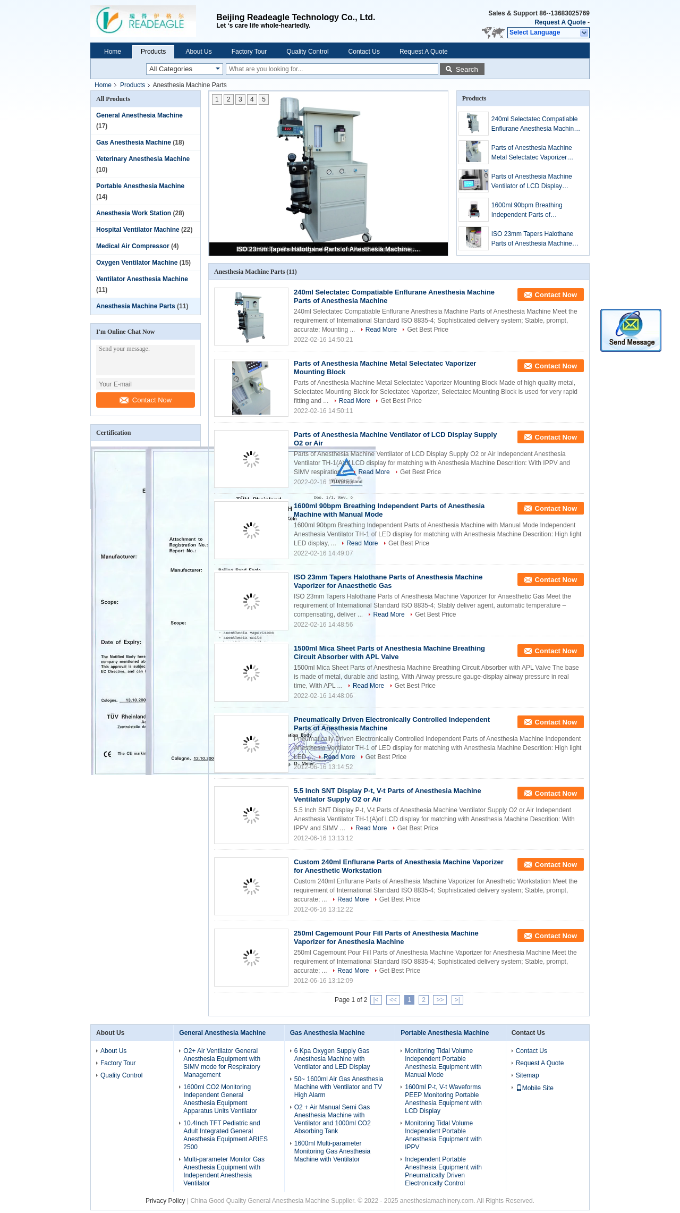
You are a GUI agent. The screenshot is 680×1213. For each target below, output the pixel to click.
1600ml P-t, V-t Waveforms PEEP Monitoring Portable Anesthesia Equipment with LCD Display (443, 1099)
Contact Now (146, 400)
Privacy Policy (165, 1200)
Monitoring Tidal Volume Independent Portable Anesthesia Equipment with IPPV (443, 1135)
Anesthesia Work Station (133, 213)
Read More (381, 329)
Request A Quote (559, 22)
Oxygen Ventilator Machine (136, 262)
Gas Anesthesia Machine (133, 142)
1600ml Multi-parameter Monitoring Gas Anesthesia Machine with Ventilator (332, 1151)
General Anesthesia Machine (139, 115)
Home (112, 51)
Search (467, 69)
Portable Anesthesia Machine (140, 186)
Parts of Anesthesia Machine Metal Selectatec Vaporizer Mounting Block (531, 153)
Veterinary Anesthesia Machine (143, 159)
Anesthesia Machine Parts (135, 306)
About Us (198, 51)
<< (393, 1000)
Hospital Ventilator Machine (138, 229)
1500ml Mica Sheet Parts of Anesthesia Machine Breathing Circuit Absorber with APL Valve (389, 652)
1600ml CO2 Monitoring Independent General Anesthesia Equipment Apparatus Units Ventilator (220, 1099)
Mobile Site (535, 1088)
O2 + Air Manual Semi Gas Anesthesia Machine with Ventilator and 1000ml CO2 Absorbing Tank (332, 1119)
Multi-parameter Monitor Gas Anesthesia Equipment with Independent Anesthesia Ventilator (224, 1171)
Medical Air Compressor (132, 246)
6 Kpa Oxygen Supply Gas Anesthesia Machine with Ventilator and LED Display (332, 1059)
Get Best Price (427, 329)
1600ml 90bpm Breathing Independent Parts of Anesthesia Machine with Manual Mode (527, 210)
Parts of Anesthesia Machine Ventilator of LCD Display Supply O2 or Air (531, 182)
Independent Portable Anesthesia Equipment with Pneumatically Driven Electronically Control (443, 1171)
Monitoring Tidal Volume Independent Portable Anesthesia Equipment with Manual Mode (443, 1063)
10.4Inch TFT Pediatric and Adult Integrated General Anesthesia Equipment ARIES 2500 (225, 1135)
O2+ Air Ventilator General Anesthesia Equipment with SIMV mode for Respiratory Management (221, 1063)
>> (440, 1000)
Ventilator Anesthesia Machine (142, 279)
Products (153, 51)
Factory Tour (249, 51)
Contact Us (364, 51)
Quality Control (307, 51)
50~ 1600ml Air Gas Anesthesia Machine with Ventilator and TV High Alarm (339, 1087)
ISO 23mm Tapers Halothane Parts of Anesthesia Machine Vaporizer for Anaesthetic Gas (329, 249)
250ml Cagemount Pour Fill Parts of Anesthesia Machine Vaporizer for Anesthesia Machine (386, 937)
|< (376, 1000)
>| (457, 1000)
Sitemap (527, 1075)
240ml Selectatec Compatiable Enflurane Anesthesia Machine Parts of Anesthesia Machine (534, 124)
